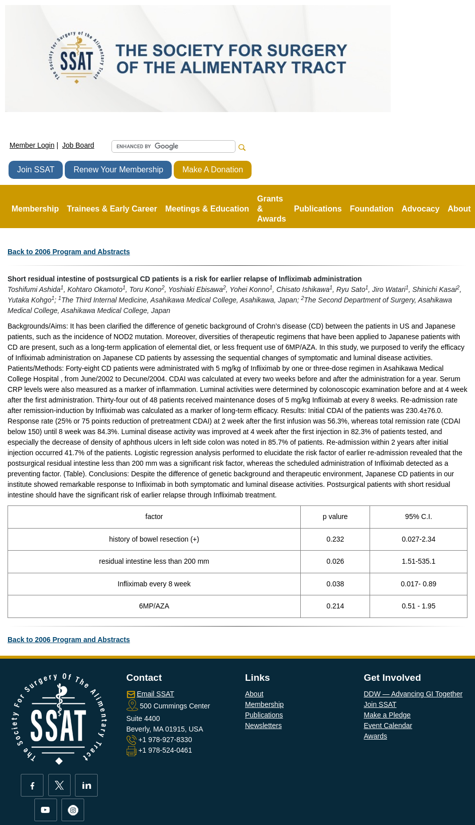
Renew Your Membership (118, 169)
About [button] (458, 208)
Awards (375, 736)
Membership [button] (35, 208)
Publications (264, 715)
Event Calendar (388, 725)
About (254, 694)
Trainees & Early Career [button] (112, 208)
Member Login (32, 145)
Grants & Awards (271, 208)
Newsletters (263, 725)
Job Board (78, 145)
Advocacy (421, 208)
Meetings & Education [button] (207, 208)
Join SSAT (35, 169)
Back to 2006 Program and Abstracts (69, 252)
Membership (264, 704)
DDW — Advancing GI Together (413, 694)
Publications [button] (318, 208)
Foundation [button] (372, 208)
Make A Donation (212, 169)
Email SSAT (155, 694)
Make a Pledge (387, 715)
